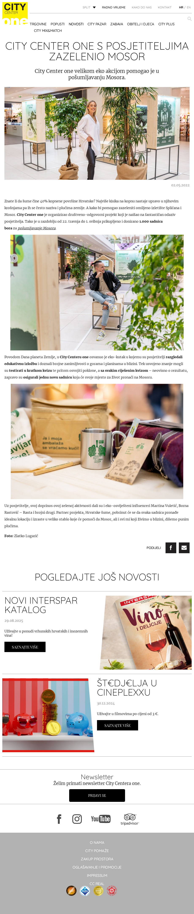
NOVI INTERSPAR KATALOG (41, 604)
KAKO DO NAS (142, 7)
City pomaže (97, 850)
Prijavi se (97, 795)
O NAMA (97, 842)
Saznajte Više (25, 647)
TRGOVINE (38, 24)
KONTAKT (165, 7)
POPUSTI (58, 24)
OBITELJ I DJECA (140, 24)
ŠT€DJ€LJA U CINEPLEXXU (127, 687)
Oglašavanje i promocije (97, 867)
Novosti (76, 24)
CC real (97, 883)
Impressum (97, 875)
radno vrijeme (113, 7)
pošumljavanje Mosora (36, 228)
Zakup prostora (97, 859)
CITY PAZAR (97, 24)
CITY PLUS (166, 24)
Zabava (116, 24)
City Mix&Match (48, 30)
